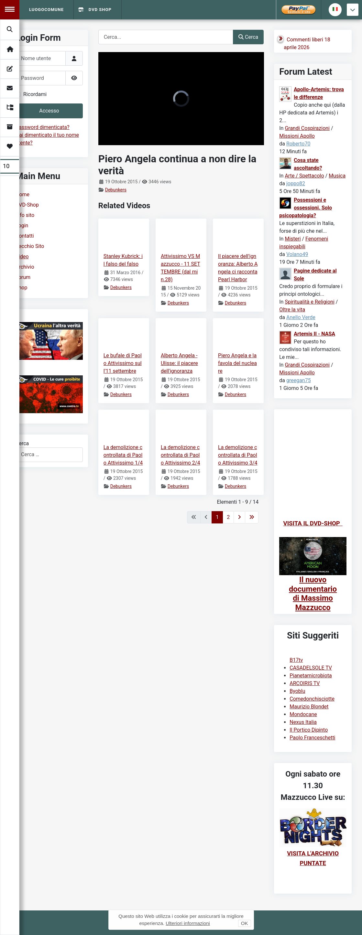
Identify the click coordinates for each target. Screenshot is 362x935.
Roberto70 (298, 144)
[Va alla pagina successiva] (239, 517)
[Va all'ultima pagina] (251, 517)
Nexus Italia (303, 722)
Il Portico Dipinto (309, 730)
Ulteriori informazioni (188, 923)
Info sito (25, 215)
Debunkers (115, 189)
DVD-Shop (27, 205)
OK (244, 923)
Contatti (25, 236)
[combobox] (49, 454)
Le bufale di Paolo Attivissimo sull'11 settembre (123, 363)
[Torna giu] (352, 9)
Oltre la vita (292, 309)
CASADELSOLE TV (311, 668)
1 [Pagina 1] (217, 517)
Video (22, 256)
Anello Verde (300, 317)
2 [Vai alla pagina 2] (228, 517)
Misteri (293, 239)
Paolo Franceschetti (312, 738)
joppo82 (295, 183)
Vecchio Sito (30, 246)
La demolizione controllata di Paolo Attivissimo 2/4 (180, 455)
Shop (21, 288)
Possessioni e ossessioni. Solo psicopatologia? (305, 208)
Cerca (22, 443)
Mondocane (303, 714)
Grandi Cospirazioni (307, 128)
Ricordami (35, 94)
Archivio (25, 267)
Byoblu (297, 691)
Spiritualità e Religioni (309, 302)
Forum (23, 277)
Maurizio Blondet (309, 707)
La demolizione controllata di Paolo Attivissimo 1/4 (123, 455)
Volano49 (297, 254)
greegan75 (298, 380)
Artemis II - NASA (314, 334)
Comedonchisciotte (312, 699)
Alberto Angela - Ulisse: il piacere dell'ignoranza (179, 363)
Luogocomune (46, 9)
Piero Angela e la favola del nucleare (237, 363)
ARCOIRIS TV (305, 683)
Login (22, 225)
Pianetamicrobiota (311, 675)
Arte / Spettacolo (304, 176)
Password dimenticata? (43, 127)
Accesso (49, 111)
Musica (337, 176)
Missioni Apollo (297, 136)
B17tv (296, 660)
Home (22, 194)
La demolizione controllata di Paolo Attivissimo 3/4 (238, 455)
